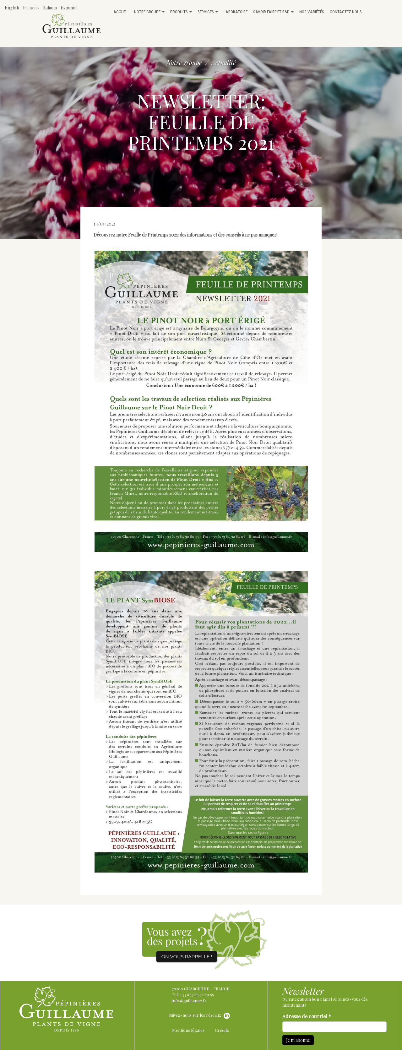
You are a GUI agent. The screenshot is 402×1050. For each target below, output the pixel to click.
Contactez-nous (346, 11)
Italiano (49, 8)
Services (208, 11)
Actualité (223, 62)
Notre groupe (149, 11)
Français (31, 8)
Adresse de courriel (306, 1016)
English (12, 8)
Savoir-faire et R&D (273, 11)
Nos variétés (311, 11)
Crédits (222, 1030)
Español (69, 8)
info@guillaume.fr (189, 1000)
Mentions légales (188, 1030)
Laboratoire (235, 11)
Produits (181, 11)
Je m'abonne (298, 1040)
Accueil (120, 11)
